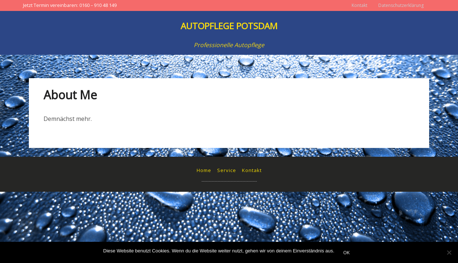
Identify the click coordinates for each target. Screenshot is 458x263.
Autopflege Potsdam (229, 26)
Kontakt (359, 5)
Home (204, 170)
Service (226, 170)
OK (346, 252)
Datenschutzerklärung (401, 5)
